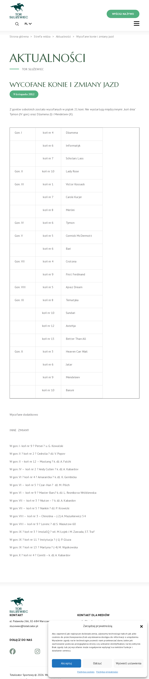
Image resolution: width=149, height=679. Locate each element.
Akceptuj (66, 663)
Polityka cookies (86, 671)
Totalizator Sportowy (22, 675)
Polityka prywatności (107, 671)
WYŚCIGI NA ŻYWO (123, 14)
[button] (141, 626)
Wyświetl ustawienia (128, 663)
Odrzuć (97, 663)
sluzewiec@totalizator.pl (24, 626)
